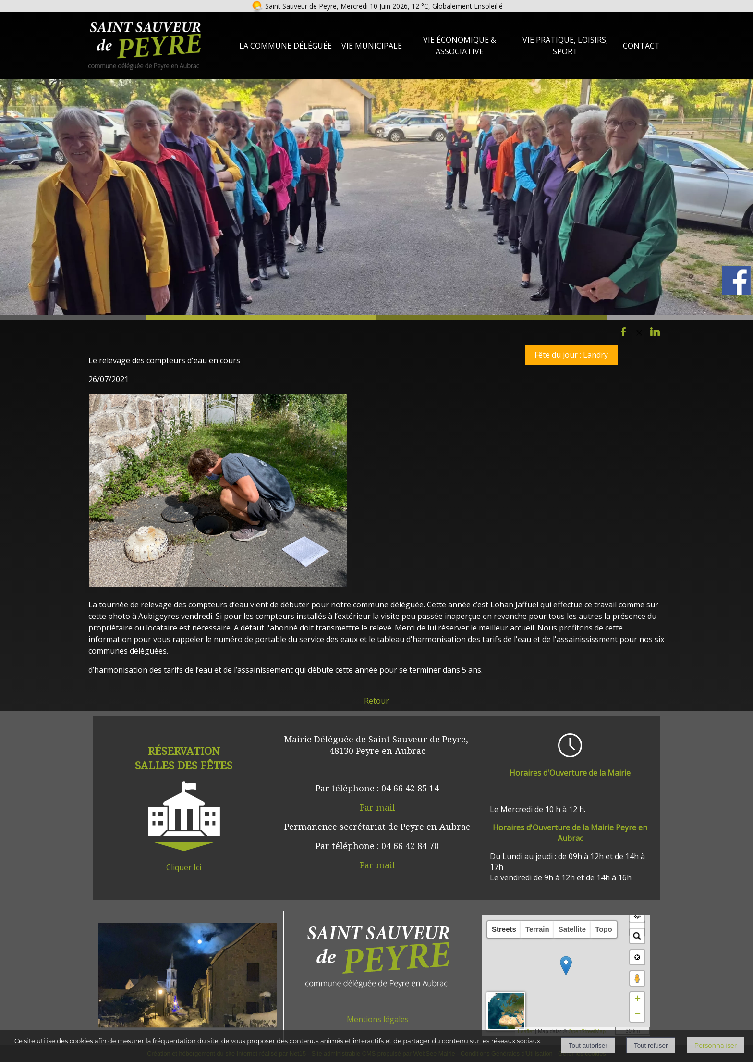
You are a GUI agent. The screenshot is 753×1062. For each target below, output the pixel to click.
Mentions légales (378, 1019)
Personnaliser (715, 1045)
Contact (641, 45)
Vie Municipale (371, 45)
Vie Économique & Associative (459, 46)
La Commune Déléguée (285, 45)
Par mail (377, 807)
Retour (376, 700)
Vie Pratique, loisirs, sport (565, 46)
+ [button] (637, 999)
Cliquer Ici (183, 867)
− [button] (637, 1014)
